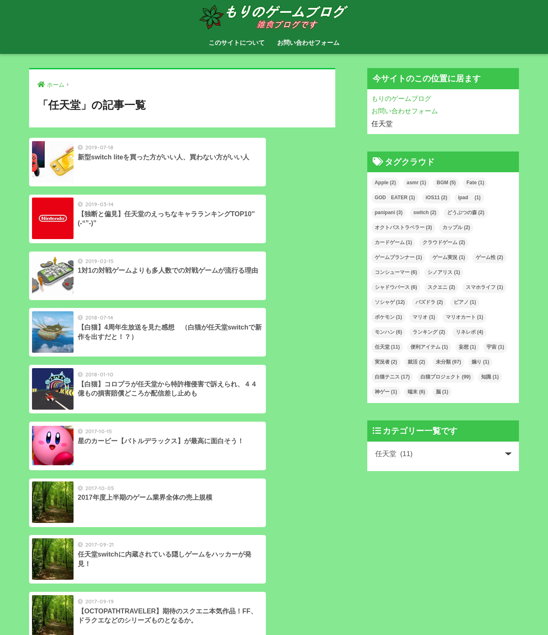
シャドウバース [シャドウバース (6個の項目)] (396, 287)
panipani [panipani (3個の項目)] (389, 212)
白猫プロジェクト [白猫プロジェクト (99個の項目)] (445, 377)
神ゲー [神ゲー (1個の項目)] (386, 392)
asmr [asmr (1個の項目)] (416, 183)
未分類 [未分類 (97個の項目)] (448, 362)
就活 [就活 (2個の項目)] (416, 362)
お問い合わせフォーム (308, 42)
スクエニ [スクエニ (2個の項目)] (441, 287)
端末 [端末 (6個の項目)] (416, 392)
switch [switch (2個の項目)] (424, 212)
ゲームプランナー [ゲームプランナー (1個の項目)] (398, 257)
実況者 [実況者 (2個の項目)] (386, 362)
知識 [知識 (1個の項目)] (490, 377)
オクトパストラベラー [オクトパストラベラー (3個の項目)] (403, 227)
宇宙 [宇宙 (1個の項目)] (495, 347)
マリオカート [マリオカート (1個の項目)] (464, 317)
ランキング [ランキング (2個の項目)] (429, 332)
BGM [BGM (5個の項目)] (446, 183)
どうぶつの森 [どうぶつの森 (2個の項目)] (465, 212)
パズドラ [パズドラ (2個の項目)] (429, 302)
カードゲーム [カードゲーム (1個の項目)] (393, 242)
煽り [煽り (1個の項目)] (480, 362)
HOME (274, 602)
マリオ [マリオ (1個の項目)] (424, 317)
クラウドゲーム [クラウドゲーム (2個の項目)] (444, 242)
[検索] (166, 557)
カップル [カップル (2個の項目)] (456, 227)
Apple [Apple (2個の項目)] (385, 183)
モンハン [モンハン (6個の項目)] (388, 332)
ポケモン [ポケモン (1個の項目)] (388, 317)
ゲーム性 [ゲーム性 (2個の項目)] (489, 257)
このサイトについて (237, 42)
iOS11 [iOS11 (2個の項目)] (436, 197)
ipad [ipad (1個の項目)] (469, 197)
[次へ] (216, 461)
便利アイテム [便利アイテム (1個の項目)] (429, 347)
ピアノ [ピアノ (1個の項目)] (465, 302)
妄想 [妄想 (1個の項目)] (467, 347)
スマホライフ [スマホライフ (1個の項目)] (484, 287)
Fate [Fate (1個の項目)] (475, 183)
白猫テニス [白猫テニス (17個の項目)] (392, 377)
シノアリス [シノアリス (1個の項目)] (444, 272)
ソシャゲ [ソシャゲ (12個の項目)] (390, 302)
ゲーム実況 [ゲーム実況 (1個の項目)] (449, 257)
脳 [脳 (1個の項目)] (442, 392)
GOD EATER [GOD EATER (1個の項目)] (395, 197)
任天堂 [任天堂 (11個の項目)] (387, 347)
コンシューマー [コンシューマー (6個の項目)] (396, 272)
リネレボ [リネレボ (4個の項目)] (469, 332)
